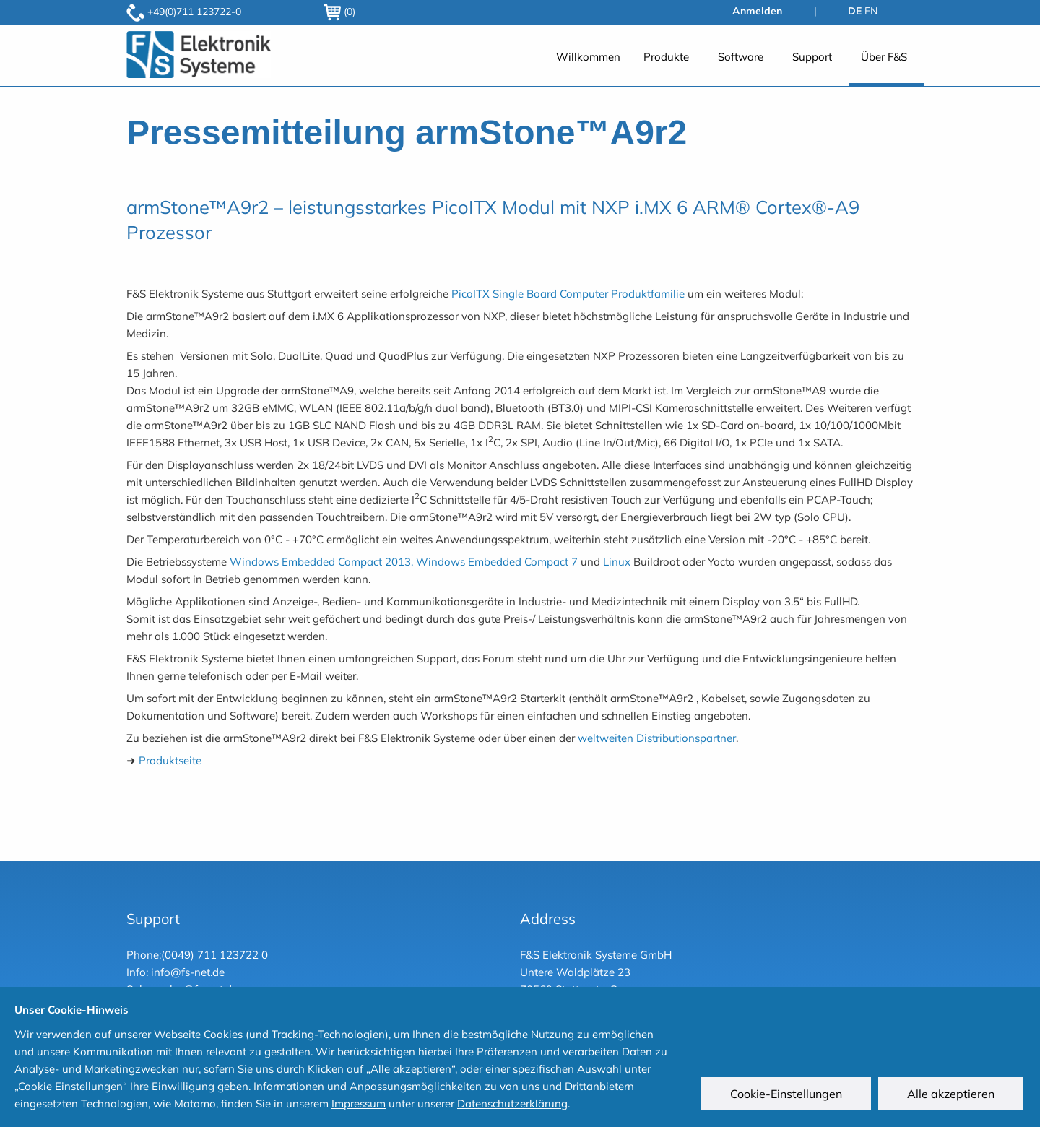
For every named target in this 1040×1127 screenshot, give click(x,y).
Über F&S (884, 57)
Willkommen (588, 57)
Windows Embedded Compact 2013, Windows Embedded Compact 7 (404, 562)
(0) (339, 11)
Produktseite (170, 760)
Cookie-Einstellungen (788, 1096)
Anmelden (757, 10)
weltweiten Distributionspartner (657, 738)
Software (740, 57)
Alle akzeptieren (953, 1096)
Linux (616, 562)
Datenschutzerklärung (512, 1103)
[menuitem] (588, 64)
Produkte (666, 57)
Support (812, 57)
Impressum (359, 1103)
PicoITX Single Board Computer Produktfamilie (568, 294)
